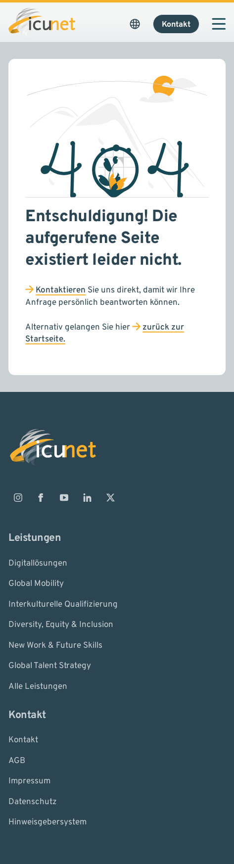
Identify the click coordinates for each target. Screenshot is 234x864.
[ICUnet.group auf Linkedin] (87, 497)
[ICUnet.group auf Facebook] (41, 497)
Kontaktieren (61, 290)
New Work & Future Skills (55, 645)
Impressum (29, 781)
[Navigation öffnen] (219, 24)
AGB (16, 760)
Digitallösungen (37, 563)
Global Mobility (36, 583)
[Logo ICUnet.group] (41, 22)
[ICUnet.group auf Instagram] (17, 497)
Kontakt (23, 740)
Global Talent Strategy (49, 666)
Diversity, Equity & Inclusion (60, 625)
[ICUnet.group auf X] (110, 497)
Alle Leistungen (37, 686)
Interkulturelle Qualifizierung (63, 604)
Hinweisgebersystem (47, 822)
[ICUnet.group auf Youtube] (64, 497)
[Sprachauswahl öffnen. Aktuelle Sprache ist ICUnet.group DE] (135, 23)
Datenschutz (32, 801)
